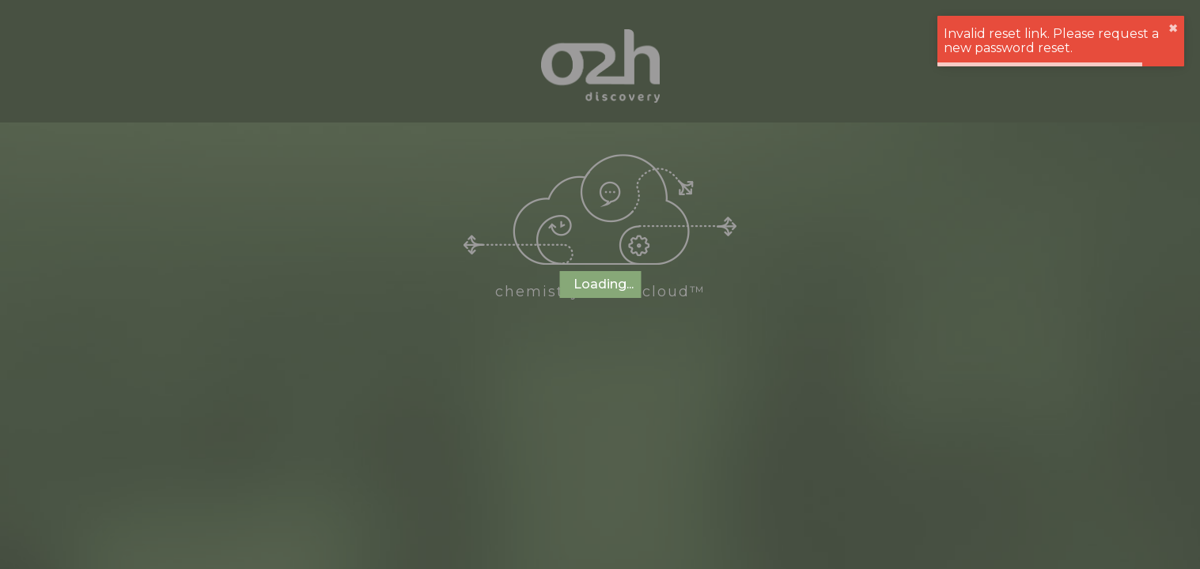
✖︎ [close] (1173, 28)
